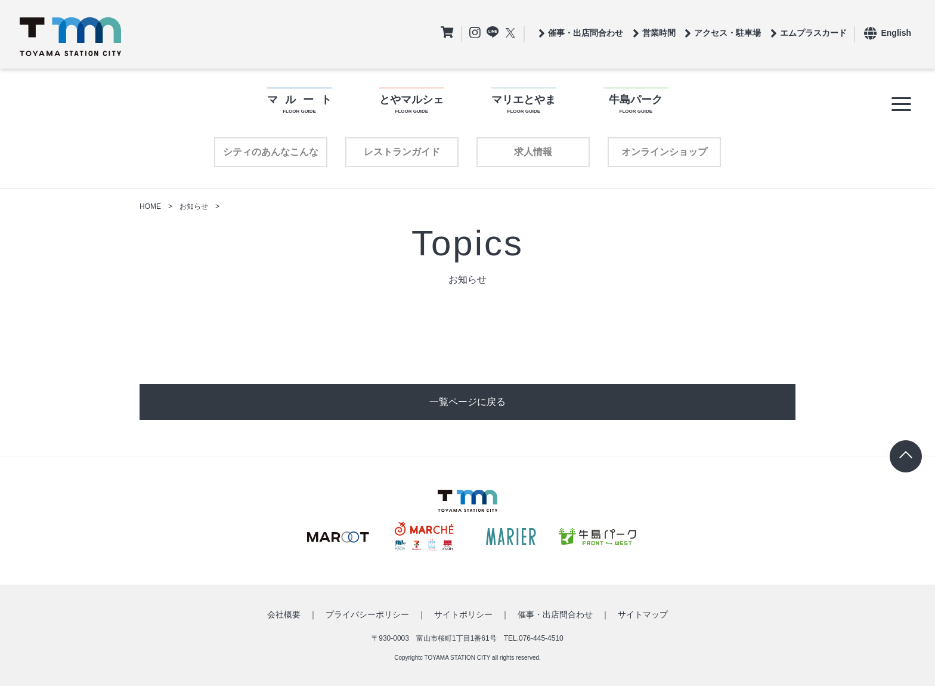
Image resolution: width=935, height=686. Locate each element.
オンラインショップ (664, 152)
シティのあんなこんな (270, 152)
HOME (150, 206)
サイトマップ (643, 614)
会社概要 (284, 614)
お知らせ (193, 206)
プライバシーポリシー (367, 614)
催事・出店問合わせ (555, 614)
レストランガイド (402, 152)
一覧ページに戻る (467, 402)
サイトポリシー (463, 614)
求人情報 (533, 152)
